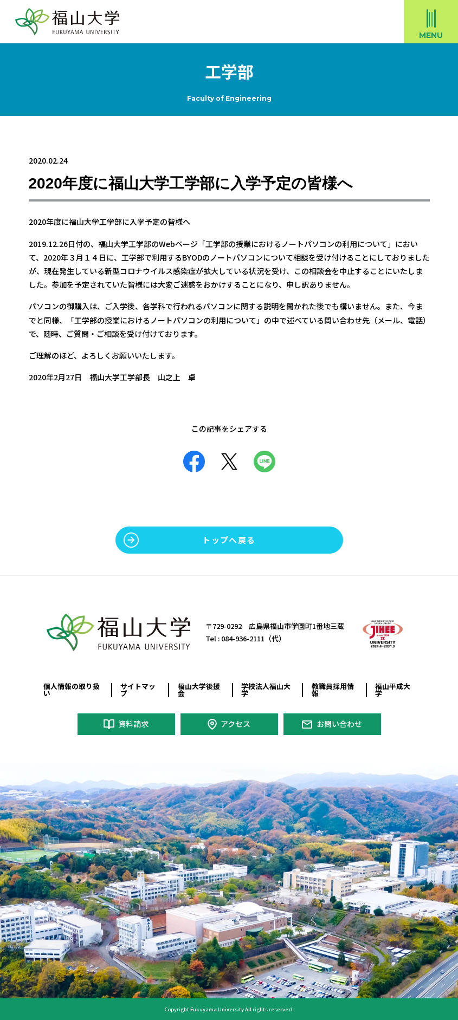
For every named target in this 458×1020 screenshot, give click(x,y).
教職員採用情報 (333, 689)
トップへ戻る (228, 539)
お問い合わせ (339, 723)
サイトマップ (138, 689)
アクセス (235, 723)
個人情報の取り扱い (71, 689)
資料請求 (133, 723)
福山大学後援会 (199, 689)
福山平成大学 (392, 689)
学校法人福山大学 (266, 689)
